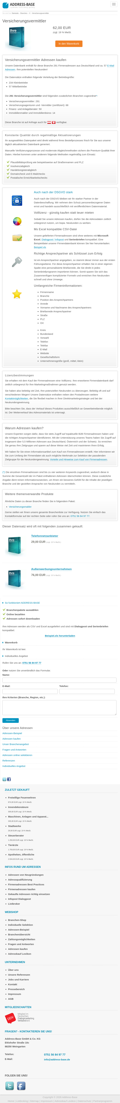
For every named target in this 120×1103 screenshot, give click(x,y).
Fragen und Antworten (14, 749)
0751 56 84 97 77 (54, 1054)
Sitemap (34, 1101)
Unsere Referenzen (19, 974)
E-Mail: (6, 686)
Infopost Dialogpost (19, 899)
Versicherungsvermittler (40, 13)
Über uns (13, 970)
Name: (6, 674)
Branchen (23, 13)
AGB (10, 998)
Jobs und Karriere (18, 979)
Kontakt (12, 984)
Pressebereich (16, 989)
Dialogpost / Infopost (53, 239)
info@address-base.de (57, 1059)
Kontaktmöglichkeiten (16, 398)
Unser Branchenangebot (15, 744)
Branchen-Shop (17, 920)
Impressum (14, 994)
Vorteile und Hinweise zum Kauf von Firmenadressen (78, 459)
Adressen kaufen (11, 738)
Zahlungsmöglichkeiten (21, 939)
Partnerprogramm (102, 1101)
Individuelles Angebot (13, 766)
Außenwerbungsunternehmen (51, 569)
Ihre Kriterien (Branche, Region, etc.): (23, 697)
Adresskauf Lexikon (19, 953)
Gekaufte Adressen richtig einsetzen (29, 894)
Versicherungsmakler (20, 506)
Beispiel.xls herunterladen (60, 635)
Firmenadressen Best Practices (26, 884)
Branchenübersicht (19, 934)
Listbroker (14, 903)
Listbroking (22, 1101)
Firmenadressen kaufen (21, 889)
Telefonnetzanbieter (44, 536)
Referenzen (8, 760)
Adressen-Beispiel (12, 733)
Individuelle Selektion (20, 924)
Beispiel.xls (40, 247)
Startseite (15, 13)
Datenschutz (84, 1101)
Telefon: (64, 686)
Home (11, 1101)
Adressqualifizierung (20, 879)
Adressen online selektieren (17, 755)
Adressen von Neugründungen (26, 874)
